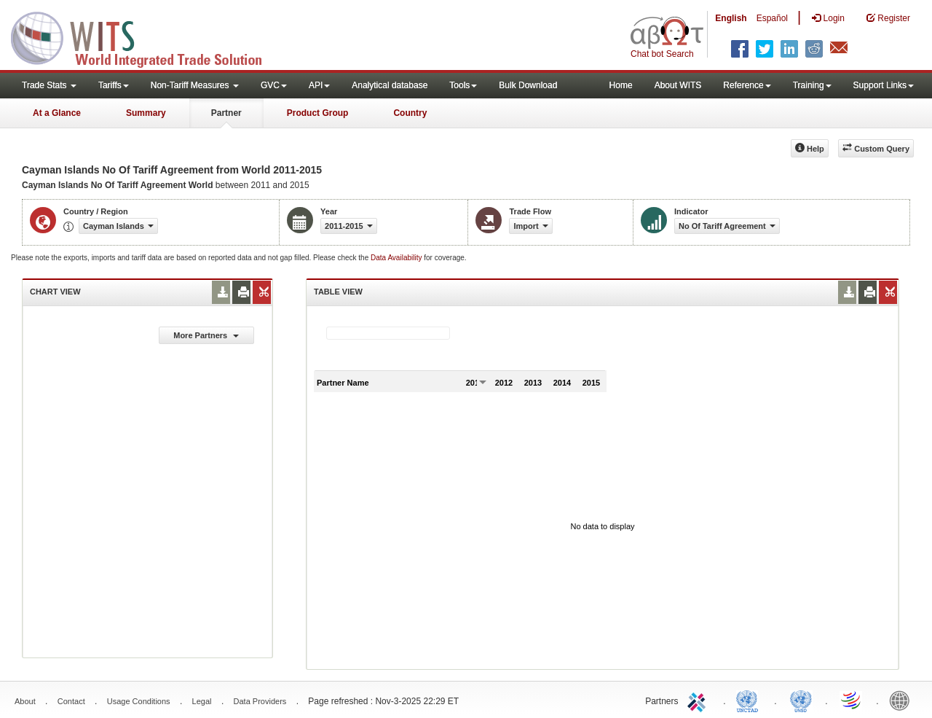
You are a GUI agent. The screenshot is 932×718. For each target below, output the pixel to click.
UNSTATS (801, 699)
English (730, 18)
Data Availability (397, 258)
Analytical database (389, 85)
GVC (274, 85)
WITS (145, 36)
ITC (699, 699)
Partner (226, 113)
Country (410, 113)
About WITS (678, 85)
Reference (746, 85)
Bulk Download (528, 85)
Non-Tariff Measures (195, 85)
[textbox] (388, 333)
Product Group (318, 113)
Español (772, 18)
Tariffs (113, 85)
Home (621, 85)
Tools (463, 85)
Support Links (883, 85)
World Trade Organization (851, 699)
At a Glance (57, 113)
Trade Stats (49, 85)
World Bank (902, 699)
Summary (146, 113)
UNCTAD (750, 699)
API (319, 85)
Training (812, 85)
